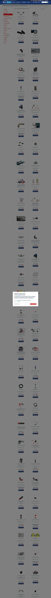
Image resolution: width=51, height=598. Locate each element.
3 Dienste (18, 301)
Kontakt (28, 2)
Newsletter (18, 2)
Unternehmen (24, 2)
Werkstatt (13, 2)
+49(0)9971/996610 (5, 0)
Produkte (9, 2)
